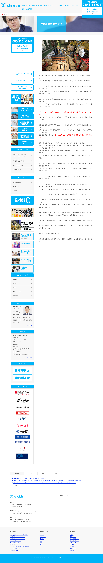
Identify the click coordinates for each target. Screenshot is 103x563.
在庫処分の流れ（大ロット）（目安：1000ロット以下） (19, 155)
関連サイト (15, 295)
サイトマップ (73, 548)
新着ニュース (73, 537)
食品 (41, 545)
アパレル (42, 535)
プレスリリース (16, 283)
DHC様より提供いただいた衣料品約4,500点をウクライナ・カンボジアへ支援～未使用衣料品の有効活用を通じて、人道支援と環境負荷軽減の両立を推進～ (49, 480)
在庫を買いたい (16, 186)
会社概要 (29, 9)
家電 (41, 543)
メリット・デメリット (18, 165)
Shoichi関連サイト (74, 539)
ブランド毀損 (58, 5)
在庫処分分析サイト (15, 550)
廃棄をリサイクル (36, 5)
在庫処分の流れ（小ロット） (17, 539)
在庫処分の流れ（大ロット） (17, 537)
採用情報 (72, 546)
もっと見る (29, 325)
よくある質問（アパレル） (17, 548)
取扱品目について (17, 169)
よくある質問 (16, 190)
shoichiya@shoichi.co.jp (22, 354)
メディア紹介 (74, 5)
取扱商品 (66, 5)
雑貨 (41, 541)
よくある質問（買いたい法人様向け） (19, 546)
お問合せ (72, 550)
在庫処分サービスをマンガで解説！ (19, 535)
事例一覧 (12, 545)
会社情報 (15, 279)
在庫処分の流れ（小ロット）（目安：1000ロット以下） (19, 161)
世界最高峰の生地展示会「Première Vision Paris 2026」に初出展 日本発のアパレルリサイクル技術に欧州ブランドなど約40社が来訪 (44, 483)
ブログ (14, 287)
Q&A (23, 9)
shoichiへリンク (17, 291)
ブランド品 (43, 537)
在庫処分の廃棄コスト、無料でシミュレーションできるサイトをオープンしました (32, 478)
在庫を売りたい (48, 5)
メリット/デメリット (15, 541)
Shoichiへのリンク (74, 541)
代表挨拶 (72, 545)
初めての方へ (26, 5)
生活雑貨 (42, 539)
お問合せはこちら (17, 182)
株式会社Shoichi (64, 495)
